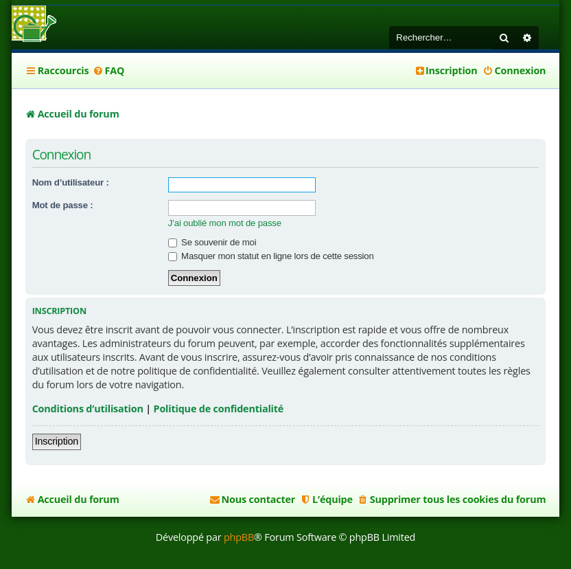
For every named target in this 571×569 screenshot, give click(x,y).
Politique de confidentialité (219, 408)
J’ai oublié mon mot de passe (224, 223)
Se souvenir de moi (212, 242)
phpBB (239, 537)
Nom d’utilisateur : (70, 182)
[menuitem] (108, 71)
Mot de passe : (62, 205)
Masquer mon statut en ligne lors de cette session (271, 256)
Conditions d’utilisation (87, 408)
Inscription (56, 441)
